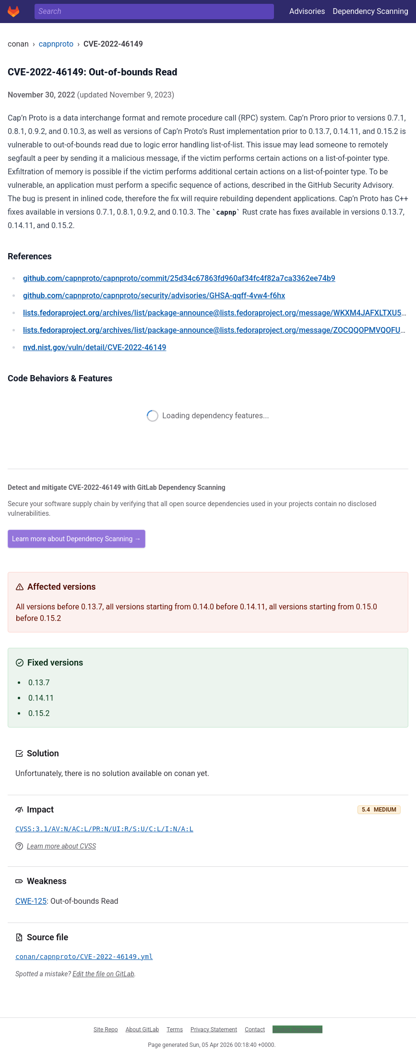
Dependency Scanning (370, 11)
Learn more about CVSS (61, 846)
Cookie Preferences (297, 1029)
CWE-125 (31, 901)
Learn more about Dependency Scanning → (76, 539)
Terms (174, 1029)
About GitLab (142, 1029)
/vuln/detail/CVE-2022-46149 (94, 347)
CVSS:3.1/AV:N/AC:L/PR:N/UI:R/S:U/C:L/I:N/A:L (104, 829)
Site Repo (106, 1029)
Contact (255, 1029)
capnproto (56, 44)
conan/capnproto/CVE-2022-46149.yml (84, 956)
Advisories (307, 11)
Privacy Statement (213, 1029)
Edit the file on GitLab (103, 974)
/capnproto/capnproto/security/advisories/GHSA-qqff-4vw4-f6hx (154, 295)
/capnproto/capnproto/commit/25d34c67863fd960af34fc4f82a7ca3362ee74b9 (179, 278)
